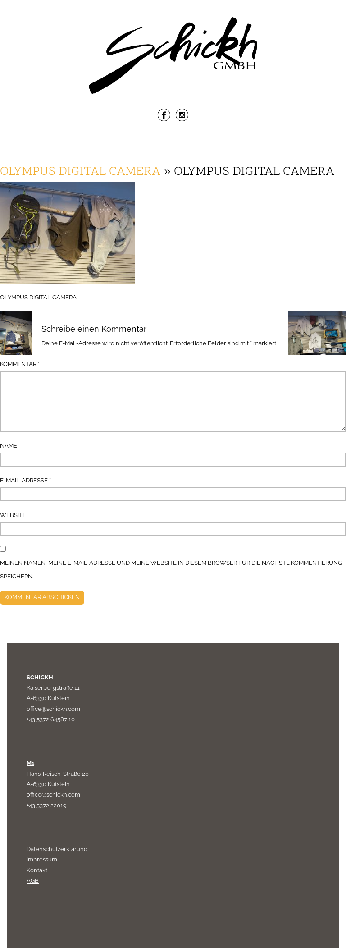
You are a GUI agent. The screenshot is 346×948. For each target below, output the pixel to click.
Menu (173, 144)
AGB (33, 880)
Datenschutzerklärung (57, 849)
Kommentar (20, 364)
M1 (30, 763)
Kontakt (37, 870)
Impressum (42, 859)
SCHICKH (40, 677)
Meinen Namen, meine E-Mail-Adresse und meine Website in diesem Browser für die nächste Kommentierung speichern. (171, 569)
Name (10, 445)
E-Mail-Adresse (25, 480)
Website (13, 515)
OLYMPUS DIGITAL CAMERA (80, 172)
